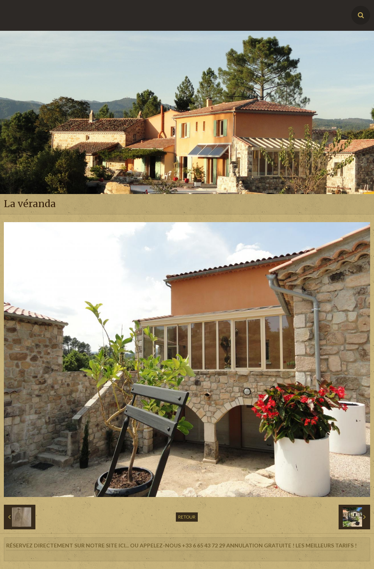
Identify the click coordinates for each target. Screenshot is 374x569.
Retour (186, 517)
